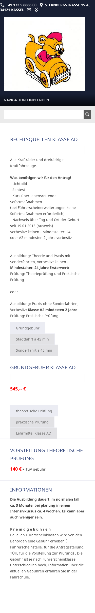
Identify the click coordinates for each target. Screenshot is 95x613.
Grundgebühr (28, 328)
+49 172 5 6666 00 (18, 5)
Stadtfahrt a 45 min (32, 339)
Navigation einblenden (26, 100)
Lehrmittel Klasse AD (33, 433)
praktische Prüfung (32, 422)
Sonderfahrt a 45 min (34, 350)
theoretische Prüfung (34, 411)
